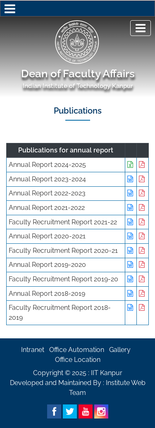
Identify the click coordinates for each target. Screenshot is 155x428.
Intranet (32, 350)
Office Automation (76, 350)
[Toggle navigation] (140, 28)
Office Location (77, 360)
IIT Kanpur (106, 373)
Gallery (120, 350)
